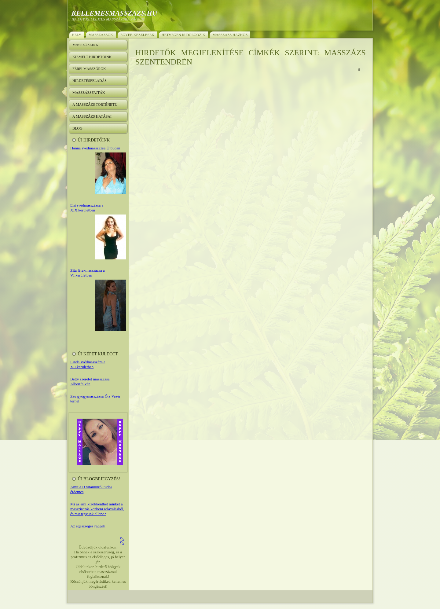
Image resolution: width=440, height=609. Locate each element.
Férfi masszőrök (89, 69)
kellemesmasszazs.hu (114, 13)
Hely (76, 35)
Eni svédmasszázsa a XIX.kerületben (86, 207)
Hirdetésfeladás (89, 81)
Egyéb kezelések (137, 35)
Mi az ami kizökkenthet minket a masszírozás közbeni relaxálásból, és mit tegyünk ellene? (97, 509)
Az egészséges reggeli (87, 526)
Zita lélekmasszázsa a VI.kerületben (87, 272)
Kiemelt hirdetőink (92, 57)
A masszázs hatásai (92, 116)
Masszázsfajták (88, 92)
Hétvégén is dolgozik (183, 35)
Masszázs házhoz (230, 35)
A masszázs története (94, 104)
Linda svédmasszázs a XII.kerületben (87, 364)
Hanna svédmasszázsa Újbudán (95, 148)
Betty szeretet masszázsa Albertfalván (90, 381)
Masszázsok (101, 35)
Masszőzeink (85, 45)
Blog (77, 128)
